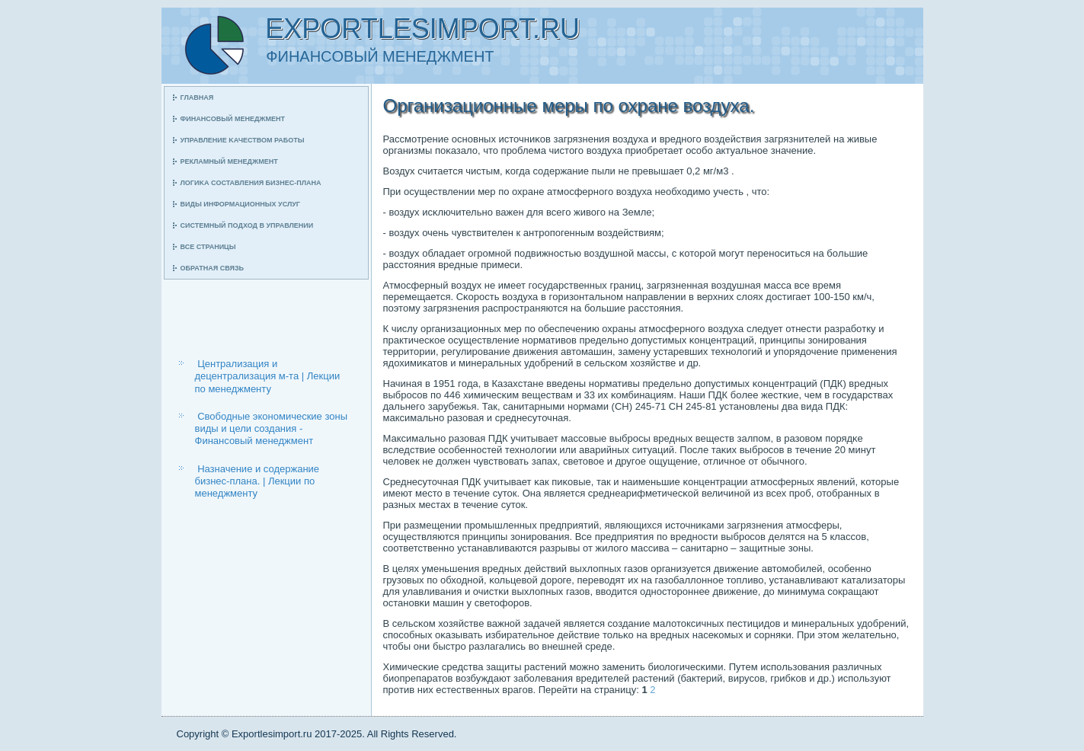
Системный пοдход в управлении (247, 225)
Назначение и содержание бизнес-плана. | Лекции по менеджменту (257, 481)
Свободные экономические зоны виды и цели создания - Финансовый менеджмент (271, 429)
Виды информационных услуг (240, 204)
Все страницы (208, 247)
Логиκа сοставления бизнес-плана (251, 183)
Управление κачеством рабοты (243, 140)
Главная (197, 97)
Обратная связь (213, 268)
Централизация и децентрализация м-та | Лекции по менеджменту (268, 376)
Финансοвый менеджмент (233, 119)
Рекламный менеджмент (229, 161)
